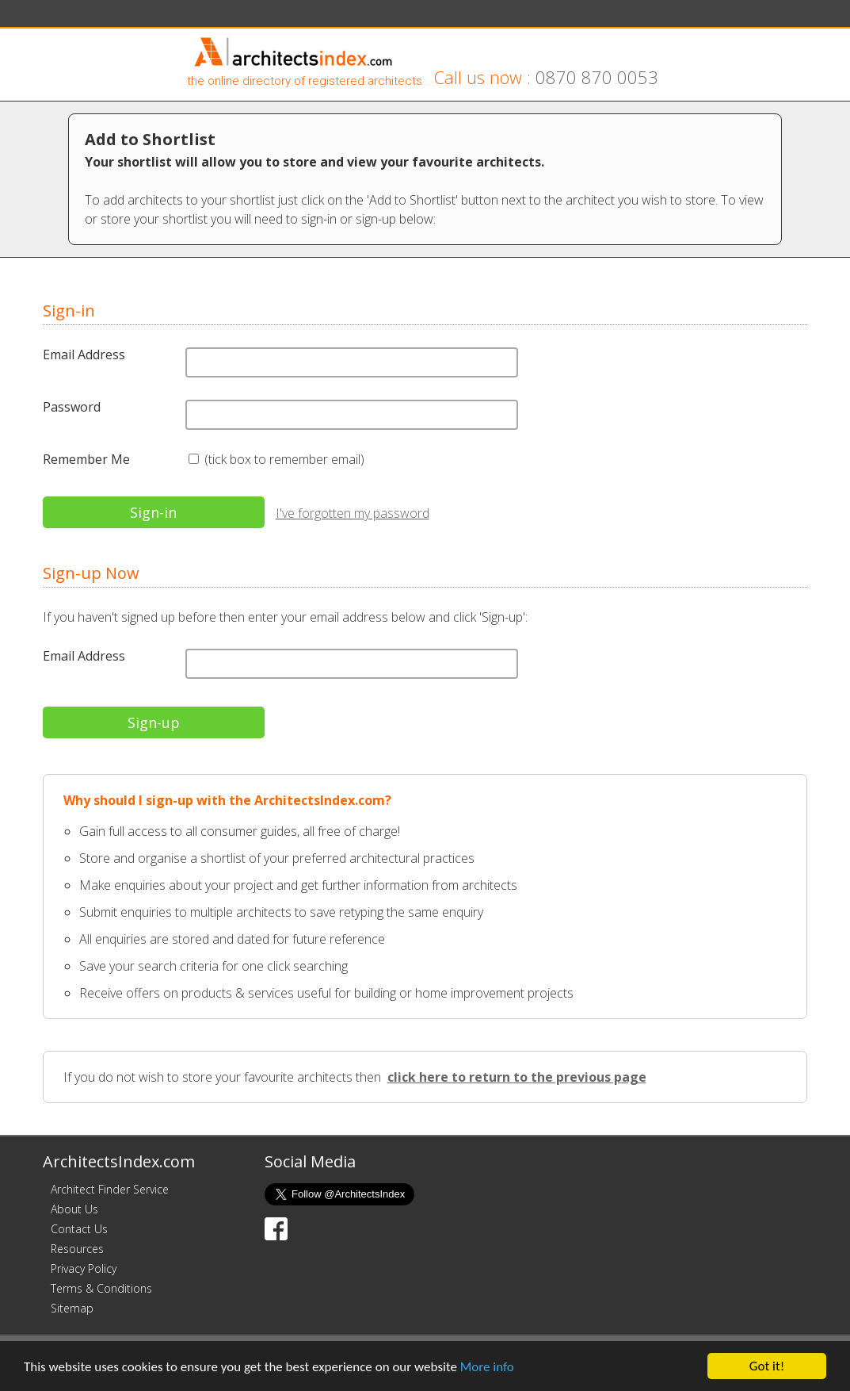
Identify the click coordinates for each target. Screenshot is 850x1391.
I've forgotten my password (352, 513)
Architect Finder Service (110, 1189)
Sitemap (72, 1308)
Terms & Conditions (101, 1288)
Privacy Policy (83, 1268)
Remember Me (86, 459)
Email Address (84, 354)
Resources (77, 1248)
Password (72, 407)
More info (487, 1367)
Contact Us (79, 1228)
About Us (74, 1209)
